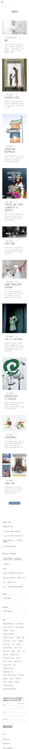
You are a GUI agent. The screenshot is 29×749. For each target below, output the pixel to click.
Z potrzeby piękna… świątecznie (11, 531)
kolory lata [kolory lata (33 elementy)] (6, 651)
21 (16, 202)
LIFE (15, 38)
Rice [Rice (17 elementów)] (15, 665)
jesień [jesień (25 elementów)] (15, 648)
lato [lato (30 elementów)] (24, 651)
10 (16, 241)
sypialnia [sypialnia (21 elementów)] (5, 678)
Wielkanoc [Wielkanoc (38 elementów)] (17, 682)
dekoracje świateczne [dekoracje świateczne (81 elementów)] (8, 637)
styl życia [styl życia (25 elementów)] (21, 675)
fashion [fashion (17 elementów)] (14, 641)
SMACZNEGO (10, 437)
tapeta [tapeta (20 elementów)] (11, 678)
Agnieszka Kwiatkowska (9, 578)
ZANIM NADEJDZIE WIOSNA (13, 286)
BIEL (7, 40)
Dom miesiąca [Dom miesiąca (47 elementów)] (6, 641)
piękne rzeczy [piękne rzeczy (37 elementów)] (17, 661)
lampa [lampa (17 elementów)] (18, 651)
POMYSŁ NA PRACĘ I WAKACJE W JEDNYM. (14, 207)
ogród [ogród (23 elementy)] (4, 661)
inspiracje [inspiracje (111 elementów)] (18, 644)
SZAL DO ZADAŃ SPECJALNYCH (13, 536)
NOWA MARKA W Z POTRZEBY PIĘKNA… (12, 541)
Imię (4, 711)
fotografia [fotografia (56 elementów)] (20, 641)
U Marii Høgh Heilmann (9, 546)
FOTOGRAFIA (9, 38)
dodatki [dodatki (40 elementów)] (18, 637)
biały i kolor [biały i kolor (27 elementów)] (10, 627)
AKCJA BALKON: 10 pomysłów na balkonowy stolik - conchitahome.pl (12, 559)
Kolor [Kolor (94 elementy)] (20, 648)
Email (13, 704)
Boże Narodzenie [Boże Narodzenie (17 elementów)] (20, 627)
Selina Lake (10, 483)
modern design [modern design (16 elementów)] (14, 654)
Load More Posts (14, 503)
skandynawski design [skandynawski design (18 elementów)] (8, 668)
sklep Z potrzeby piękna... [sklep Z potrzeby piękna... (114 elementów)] (9, 675)
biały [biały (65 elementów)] (4, 627)
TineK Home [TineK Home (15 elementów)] (18, 678)
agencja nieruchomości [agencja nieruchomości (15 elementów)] (8, 624)
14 (16, 95)
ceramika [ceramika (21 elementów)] (5, 630)
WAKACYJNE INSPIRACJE (10, 150)
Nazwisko (5, 719)
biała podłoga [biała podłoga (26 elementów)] (20, 624)
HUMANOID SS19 (8, 527)
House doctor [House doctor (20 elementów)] (6, 644)
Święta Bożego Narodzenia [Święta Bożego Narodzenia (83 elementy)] (9, 689)
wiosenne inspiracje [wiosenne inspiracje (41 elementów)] (8, 685)
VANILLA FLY (21, 578)
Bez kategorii (9, 95)
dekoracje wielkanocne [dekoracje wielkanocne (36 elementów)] (9, 634)
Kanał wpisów (6, 744)
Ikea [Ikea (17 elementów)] (13, 644)
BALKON (6, 564)
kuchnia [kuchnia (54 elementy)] (13, 651)
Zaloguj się (6, 739)
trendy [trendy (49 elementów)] (4, 682)
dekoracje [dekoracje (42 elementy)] (12, 630)
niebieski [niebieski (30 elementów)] (18, 658)
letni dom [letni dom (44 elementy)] (5, 654)
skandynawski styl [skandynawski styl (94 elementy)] (7, 672)
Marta (4, 569)
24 (16, 282)
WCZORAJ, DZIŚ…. (12, 97)
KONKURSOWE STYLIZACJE (11, 397)
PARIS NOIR (10, 243)
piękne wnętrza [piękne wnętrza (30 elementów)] (7, 665)
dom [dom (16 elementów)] (23, 637)
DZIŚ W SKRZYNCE (13, 339)
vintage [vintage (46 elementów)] (10, 682)
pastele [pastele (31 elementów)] (10, 661)
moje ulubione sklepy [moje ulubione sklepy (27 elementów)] (8, 658)
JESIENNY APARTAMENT (15, 587)
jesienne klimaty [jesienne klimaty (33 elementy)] (7, 648)
